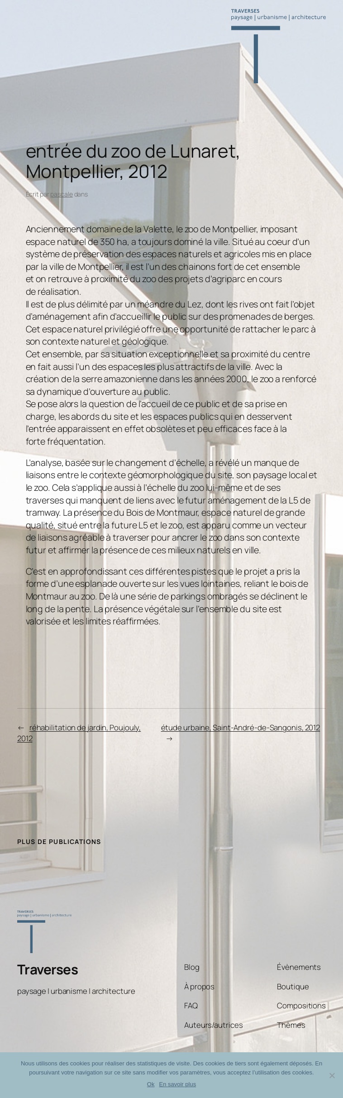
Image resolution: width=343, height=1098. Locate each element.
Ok (151, 1084)
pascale (61, 194)
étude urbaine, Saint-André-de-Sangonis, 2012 (240, 727)
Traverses (47, 969)
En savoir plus (177, 1084)
